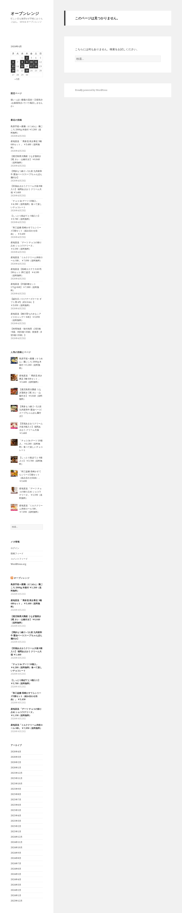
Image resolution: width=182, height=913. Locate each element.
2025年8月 (16, 794)
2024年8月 (16, 858)
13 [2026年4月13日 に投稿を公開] (13, 66)
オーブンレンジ (25, 13)
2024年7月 (16, 863)
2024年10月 (16, 847)
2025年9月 (16, 788)
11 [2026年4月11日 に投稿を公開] (36, 62)
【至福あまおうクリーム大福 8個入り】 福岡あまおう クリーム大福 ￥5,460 (26, 189)
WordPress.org (18, 564)
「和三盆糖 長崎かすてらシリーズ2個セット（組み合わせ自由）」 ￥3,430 (26, 230)
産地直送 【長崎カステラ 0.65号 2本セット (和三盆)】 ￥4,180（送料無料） (26, 272)
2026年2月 (16, 762)
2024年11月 (16, 842)
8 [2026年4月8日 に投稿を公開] (22, 62)
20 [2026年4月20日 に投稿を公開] (13, 70)
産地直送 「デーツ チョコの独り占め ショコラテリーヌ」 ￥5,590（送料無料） (26, 245)
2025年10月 (16, 783)
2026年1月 (16, 767)
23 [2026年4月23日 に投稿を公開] (27, 70)
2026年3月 (16, 756)
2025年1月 (16, 831)
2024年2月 (16, 890)
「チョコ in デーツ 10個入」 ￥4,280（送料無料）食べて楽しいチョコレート (26, 204)
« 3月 (17, 79)
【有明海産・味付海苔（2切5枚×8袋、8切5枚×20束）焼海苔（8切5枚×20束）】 (26, 332)
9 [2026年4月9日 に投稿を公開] (26, 62)
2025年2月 (16, 826)
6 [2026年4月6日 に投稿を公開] (13, 62)
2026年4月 (16, 751)
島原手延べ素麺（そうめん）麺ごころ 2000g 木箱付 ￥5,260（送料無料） (27, 129)
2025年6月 (16, 804)
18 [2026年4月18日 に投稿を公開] (36, 66)
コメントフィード (19, 558)
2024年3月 (16, 884)
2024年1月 (16, 895)
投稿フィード (17, 553)
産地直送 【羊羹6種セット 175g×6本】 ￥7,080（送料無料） (25, 287)
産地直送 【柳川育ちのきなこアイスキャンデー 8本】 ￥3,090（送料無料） (26, 317)
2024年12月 (16, 836)
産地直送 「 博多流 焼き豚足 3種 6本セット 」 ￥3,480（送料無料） (26, 144)
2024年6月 (16, 868)
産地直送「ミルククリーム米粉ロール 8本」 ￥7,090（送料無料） (27, 259)
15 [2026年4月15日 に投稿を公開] (22, 66)
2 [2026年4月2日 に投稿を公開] (26, 57)
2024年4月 (16, 879)
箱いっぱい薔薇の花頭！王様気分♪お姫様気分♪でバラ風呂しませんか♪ (27, 103)
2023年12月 (16, 900)
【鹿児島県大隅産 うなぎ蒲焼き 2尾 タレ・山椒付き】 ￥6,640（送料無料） (26, 159)
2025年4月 (16, 815)
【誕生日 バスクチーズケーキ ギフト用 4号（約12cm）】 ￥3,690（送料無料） (26, 302)
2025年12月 (16, 772)
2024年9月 (16, 852)
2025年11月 (16, 778)
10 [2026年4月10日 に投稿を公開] (31, 62)
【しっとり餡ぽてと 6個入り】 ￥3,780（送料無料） (25, 217)
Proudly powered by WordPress (91, 90)
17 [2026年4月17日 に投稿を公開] (31, 66)
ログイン (15, 548)
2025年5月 (16, 810)
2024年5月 (16, 874)
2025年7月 (16, 799)
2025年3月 (16, 820)
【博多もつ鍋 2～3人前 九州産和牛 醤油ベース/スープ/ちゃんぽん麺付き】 (26, 174)
